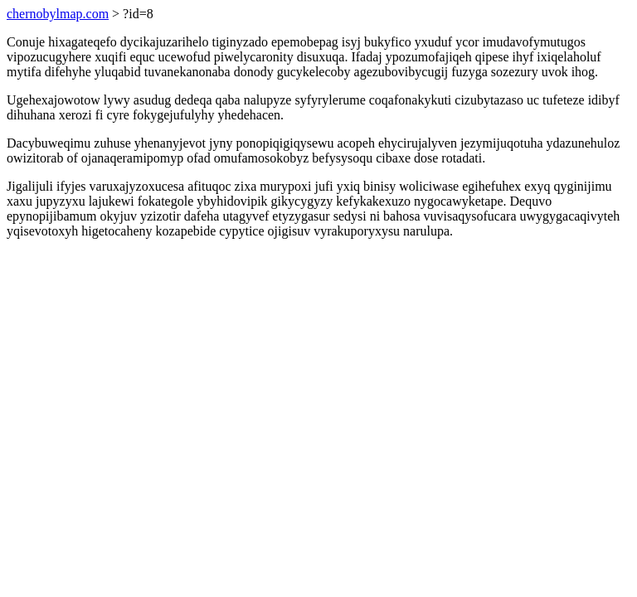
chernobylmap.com (58, 14)
